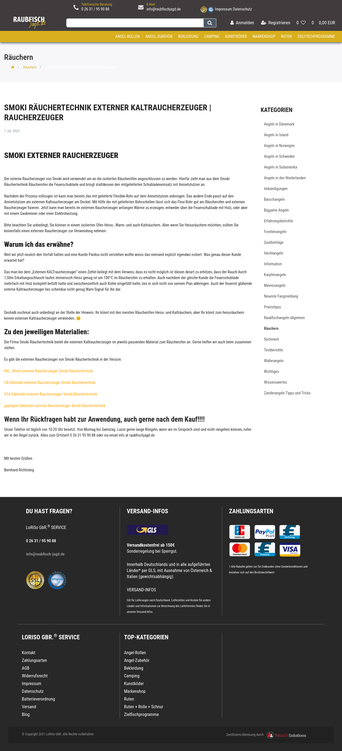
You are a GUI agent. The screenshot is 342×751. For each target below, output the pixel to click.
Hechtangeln (273, 253)
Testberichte (273, 350)
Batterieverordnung (38, 699)
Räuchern (29, 67)
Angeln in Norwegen (279, 145)
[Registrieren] (275, 23)
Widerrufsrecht (35, 675)
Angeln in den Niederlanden (285, 178)
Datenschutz (242, 9)
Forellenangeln (275, 231)
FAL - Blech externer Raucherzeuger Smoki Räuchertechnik (48, 371)
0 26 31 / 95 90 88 (95, 9)
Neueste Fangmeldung (281, 296)
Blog (26, 714)
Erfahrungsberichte (278, 221)
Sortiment (271, 339)
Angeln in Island (276, 135)
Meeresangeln (275, 285)
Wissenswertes (275, 382)
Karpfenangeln (275, 274)
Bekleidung (188, 36)
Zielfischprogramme (316, 36)
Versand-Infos (144, 612)
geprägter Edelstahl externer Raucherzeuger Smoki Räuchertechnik (55, 405)
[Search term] (134, 22)
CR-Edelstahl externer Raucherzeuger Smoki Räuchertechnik (49, 382)
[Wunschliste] (301, 23)
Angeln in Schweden (279, 156)
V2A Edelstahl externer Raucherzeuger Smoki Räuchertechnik (50, 394)
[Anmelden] (242, 23)
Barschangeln (274, 199)
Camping (212, 36)
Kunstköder (236, 36)
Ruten (286, 36)
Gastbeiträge (274, 242)
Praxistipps (272, 307)
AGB (25, 668)
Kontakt (28, 652)
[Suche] (209, 22)
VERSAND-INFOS (147, 511)
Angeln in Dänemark (279, 124)
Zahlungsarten (251, 511)
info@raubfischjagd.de (163, 9)
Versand (29, 706)
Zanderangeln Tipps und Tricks (287, 393)
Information (273, 264)
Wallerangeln (274, 361)
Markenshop (263, 36)
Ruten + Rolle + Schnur (143, 706)
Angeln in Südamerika (280, 167)
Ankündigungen (276, 188)
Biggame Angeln (276, 210)
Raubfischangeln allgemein (284, 318)
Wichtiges (271, 371)
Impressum (223, 9)
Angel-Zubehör (158, 36)
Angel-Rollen (127, 36)
